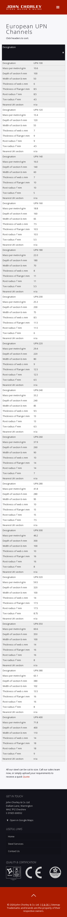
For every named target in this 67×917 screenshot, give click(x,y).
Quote (26, 776)
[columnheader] (33, 53)
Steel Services (15, 843)
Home (11, 836)
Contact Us (14, 851)
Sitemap (55, 904)
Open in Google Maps (19, 820)
